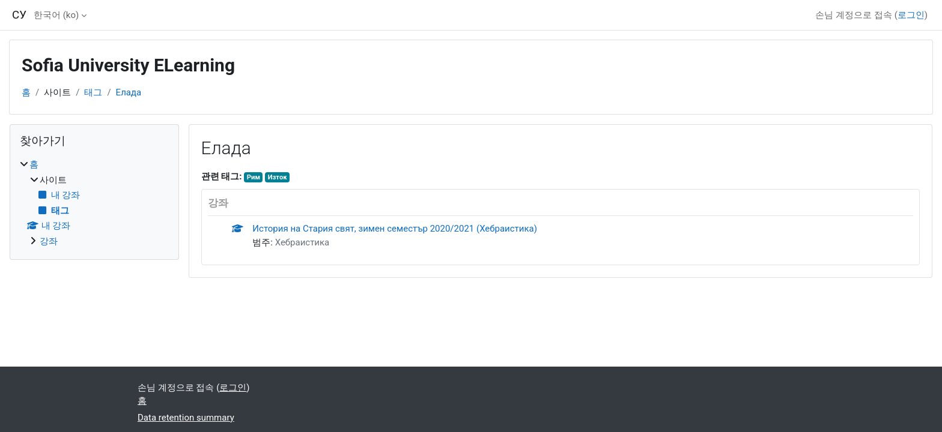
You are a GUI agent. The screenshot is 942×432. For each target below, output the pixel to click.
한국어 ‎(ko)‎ (56, 15)
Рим (253, 177)
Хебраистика (302, 242)
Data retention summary (186, 417)
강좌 (49, 241)
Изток (277, 177)
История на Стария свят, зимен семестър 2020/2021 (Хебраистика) (394, 228)
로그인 (911, 15)
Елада (129, 92)
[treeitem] (94, 203)
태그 (93, 92)
